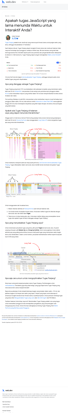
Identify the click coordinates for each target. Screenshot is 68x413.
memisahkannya (9, 285)
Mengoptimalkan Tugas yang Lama (24, 298)
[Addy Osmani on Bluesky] (17, 39)
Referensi (24, 2)
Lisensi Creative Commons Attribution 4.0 (47, 315)
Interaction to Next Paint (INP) (44, 101)
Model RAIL (18, 91)
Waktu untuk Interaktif (54, 55)
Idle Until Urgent (42, 298)
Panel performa (28, 209)
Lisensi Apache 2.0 (25, 317)
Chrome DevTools (21, 120)
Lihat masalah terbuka (8, 407)
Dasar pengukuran (35, 2)
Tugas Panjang (9, 42)
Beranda (7, 16)
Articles (4, 7)
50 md (7, 93)
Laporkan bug (6, 404)
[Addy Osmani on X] (13, 39)
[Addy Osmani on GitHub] (15, 39)
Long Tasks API (42, 120)
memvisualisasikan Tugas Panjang (31, 77)
